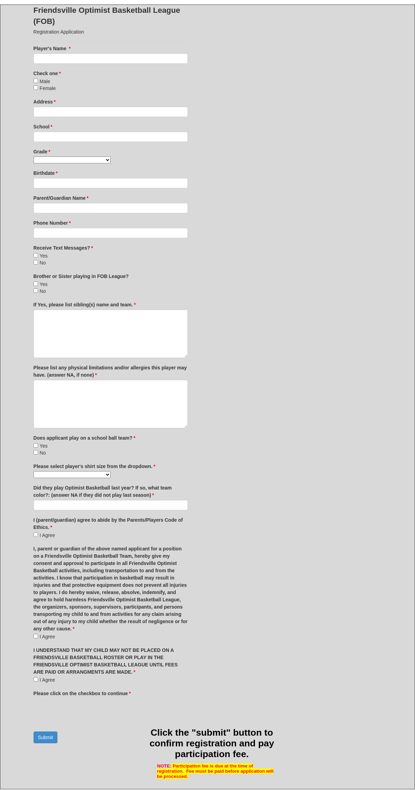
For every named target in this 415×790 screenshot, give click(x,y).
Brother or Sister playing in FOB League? (81, 276)
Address (45, 102)
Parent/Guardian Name (61, 198)
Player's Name (52, 48)
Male (45, 81)
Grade (42, 151)
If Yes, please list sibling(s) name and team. (85, 304)
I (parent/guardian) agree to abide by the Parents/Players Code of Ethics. (108, 523)
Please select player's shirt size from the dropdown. (95, 466)
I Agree (47, 535)
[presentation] (86, 711)
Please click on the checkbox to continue (82, 693)
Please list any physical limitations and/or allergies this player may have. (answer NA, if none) (110, 371)
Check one (47, 73)
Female (48, 88)
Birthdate (46, 173)
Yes (44, 256)
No (43, 263)
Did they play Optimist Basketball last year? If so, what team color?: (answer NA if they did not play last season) (103, 491)
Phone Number (52, 223)
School (43, 126)
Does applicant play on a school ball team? (85, 438)
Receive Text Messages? (63, 248)
